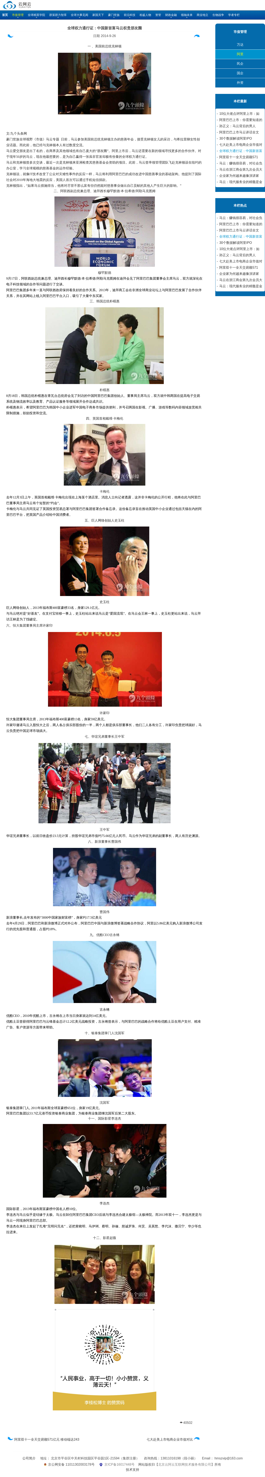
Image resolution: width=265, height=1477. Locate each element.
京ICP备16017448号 (119, 1464)
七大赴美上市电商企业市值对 (240, 144)
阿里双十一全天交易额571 (238, 157)
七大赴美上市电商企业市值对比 (174, 1439)
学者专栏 (234, 15)
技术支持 (132, 1469)
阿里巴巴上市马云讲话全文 (239, 132)
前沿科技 (129, 15)
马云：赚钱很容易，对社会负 (240, 163)
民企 (240, 63)
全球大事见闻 (79, 15)
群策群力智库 (58, 15)
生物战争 (218, 15)
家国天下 (98, 15)
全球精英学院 (36, 15)
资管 (158, 15)
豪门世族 (114, 15)
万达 (240, 44)
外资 (240, 82)
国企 (240, 73)
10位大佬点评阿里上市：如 (239, 113)
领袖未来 (187, 15)
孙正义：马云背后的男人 (237, 126)
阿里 (240, 54)
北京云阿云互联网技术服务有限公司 (184, 1464)
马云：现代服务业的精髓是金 (240, 182)
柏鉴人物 (145, 15)
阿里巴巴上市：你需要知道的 (240, 120)
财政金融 (171, 15)
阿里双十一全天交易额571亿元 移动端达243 (42, 1439)
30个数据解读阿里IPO (235, 138)
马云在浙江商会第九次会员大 (240, 169)
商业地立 (202, 15)
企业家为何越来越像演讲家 (239, 175)
